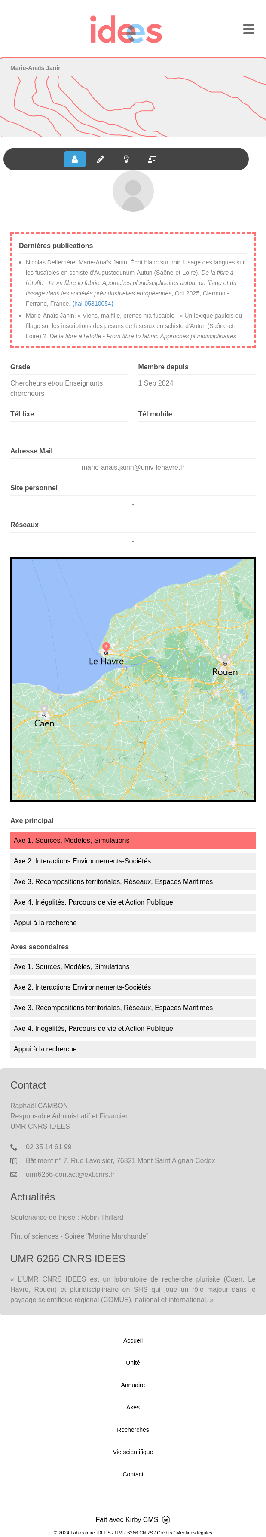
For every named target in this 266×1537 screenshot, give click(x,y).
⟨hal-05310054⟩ (92, 303)
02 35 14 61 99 (49, 1147)
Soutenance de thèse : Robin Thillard (66, 1217)
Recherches (133, 1429)
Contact (132, 1474)
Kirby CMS (141, 1519)
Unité (133, 1362)
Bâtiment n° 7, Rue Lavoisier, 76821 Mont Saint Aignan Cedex (120, 1160)
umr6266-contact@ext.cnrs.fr (70, 1174)
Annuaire (133, 1385)
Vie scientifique (133, 1452)
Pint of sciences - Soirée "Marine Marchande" (79, 1236)
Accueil (133, 1340)
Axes (133, 1407)
